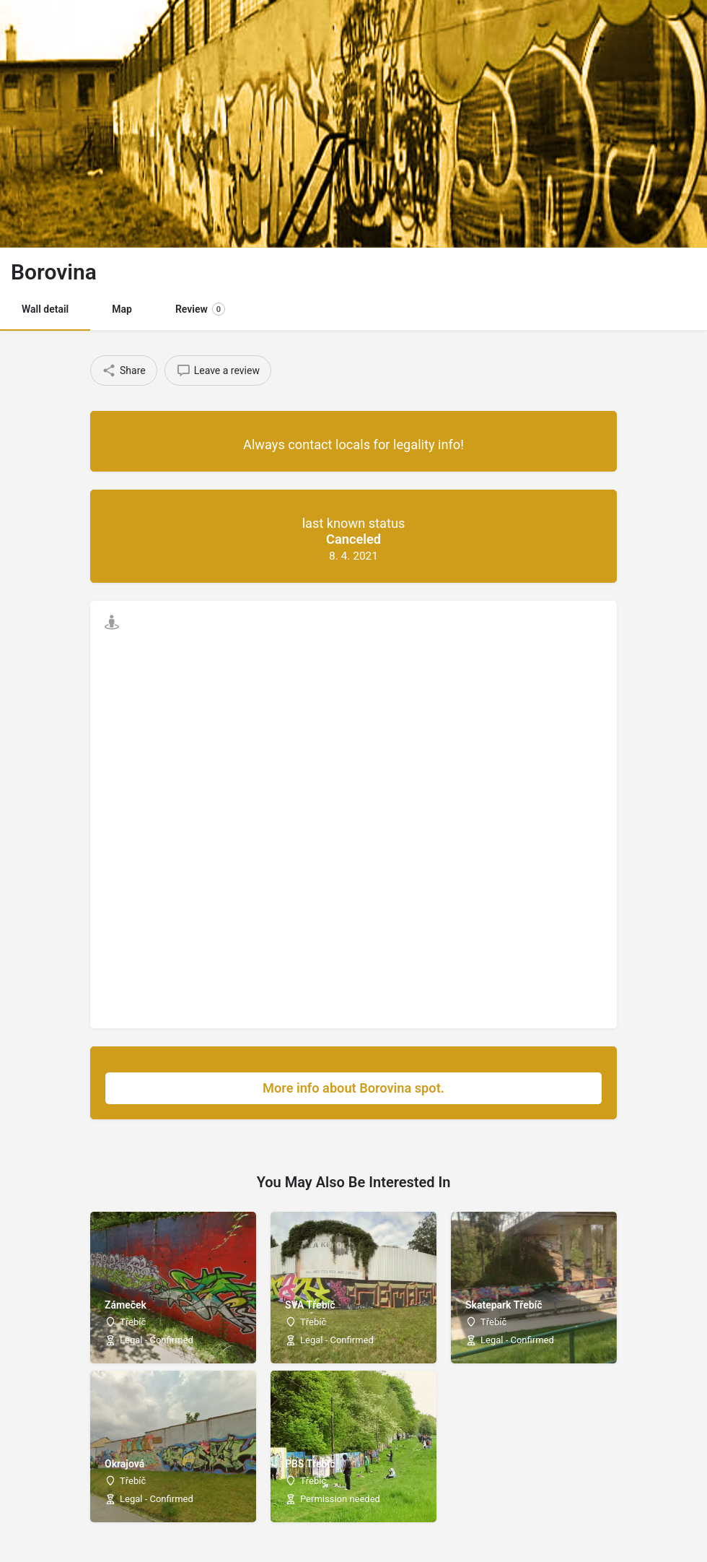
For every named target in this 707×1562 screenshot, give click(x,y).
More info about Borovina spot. (425, 1088)
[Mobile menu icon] (24, 29)
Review (200, 309)
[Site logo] (76, 29)
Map (122, 309)
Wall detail (45, 309)
